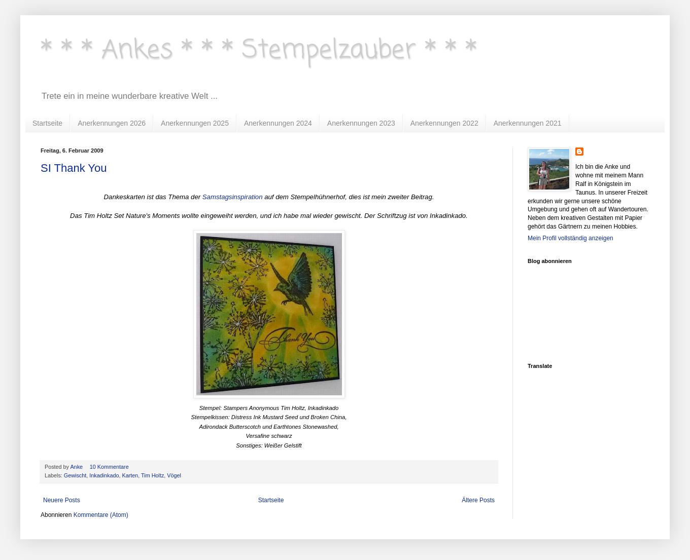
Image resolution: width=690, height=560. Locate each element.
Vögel (174, 475)
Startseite (47, 123)
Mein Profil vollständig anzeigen (570, 238)
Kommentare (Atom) (101, 514)
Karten (130, 475)
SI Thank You (74, 168)
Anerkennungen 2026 (112, 123)
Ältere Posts (478, 500)
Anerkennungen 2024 (278, 123)
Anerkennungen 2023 (361, 123)
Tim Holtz (152, 475)
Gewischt (75, 475)
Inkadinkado (104, 475)
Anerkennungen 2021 (528, 123)
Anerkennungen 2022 (444, 123)
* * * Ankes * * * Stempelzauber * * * (259, 50)
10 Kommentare (110, 467)
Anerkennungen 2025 (195, 123)
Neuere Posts (61, 500)
